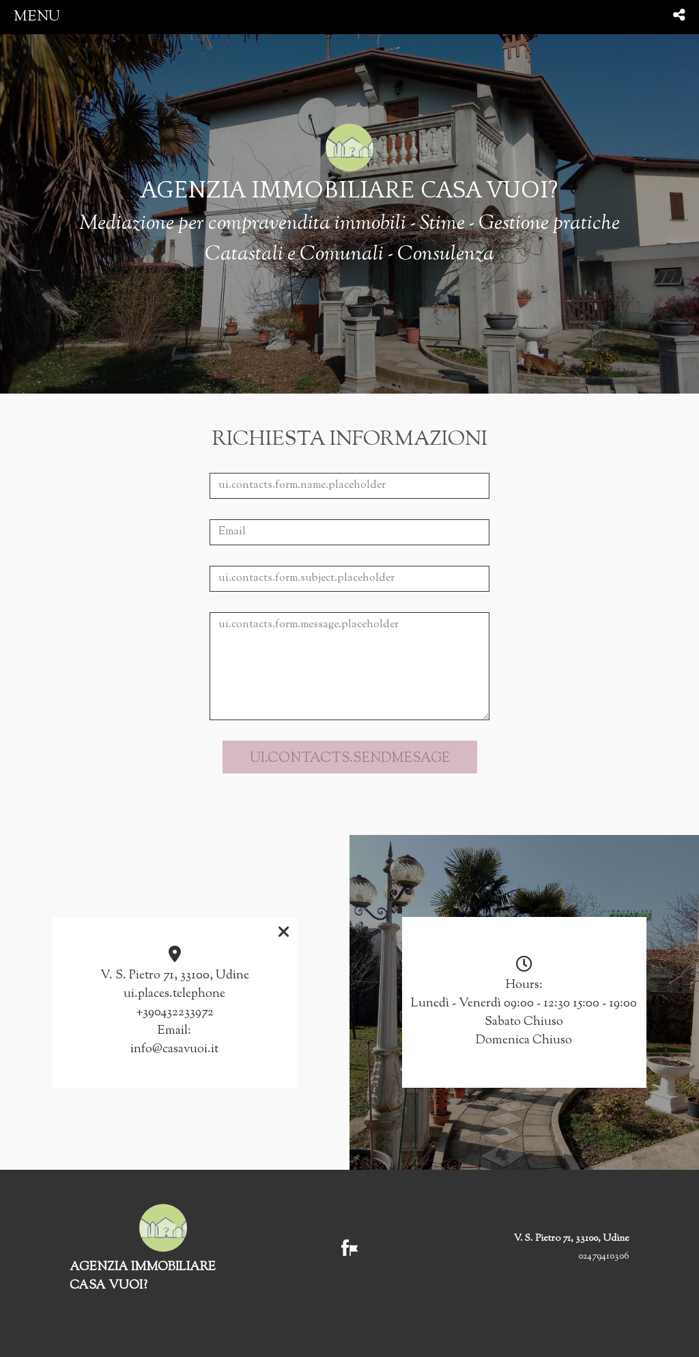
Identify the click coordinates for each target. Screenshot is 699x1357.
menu (37, 16)
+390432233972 (175, 1013)
